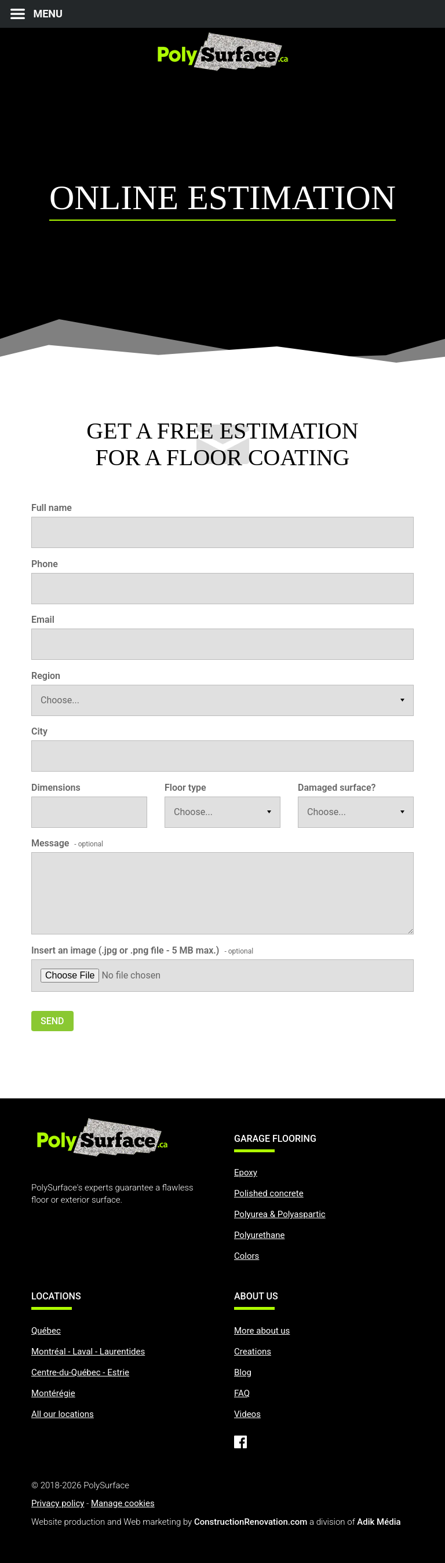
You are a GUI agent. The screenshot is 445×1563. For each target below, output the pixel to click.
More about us (262, 1330)
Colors (246, 1256)
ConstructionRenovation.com (250, 1522)
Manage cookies (123, 1503)
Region (45, 675)
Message (67, 843)
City (39, 731)
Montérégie (53, 1393)
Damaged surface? (336, 787)
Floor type (185, 787)
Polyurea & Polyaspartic (280, 1214)
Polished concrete (269, 1193)
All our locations (62, 1414)
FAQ (242, 1393)
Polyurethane (259, 1235)
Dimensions (56, 787)
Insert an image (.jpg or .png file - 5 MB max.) (142, 950)
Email (42, 619)
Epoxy (245, 1172)
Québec (46, 1330)
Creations (252, 1351)
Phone (44, 563)
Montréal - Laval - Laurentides (88, 1351)
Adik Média (378, 1522)
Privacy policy (57, 1503)
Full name (51, 507)
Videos (247, 1414)
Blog (242, 1372)
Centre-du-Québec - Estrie (80, 1372)
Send (52, 1021)
